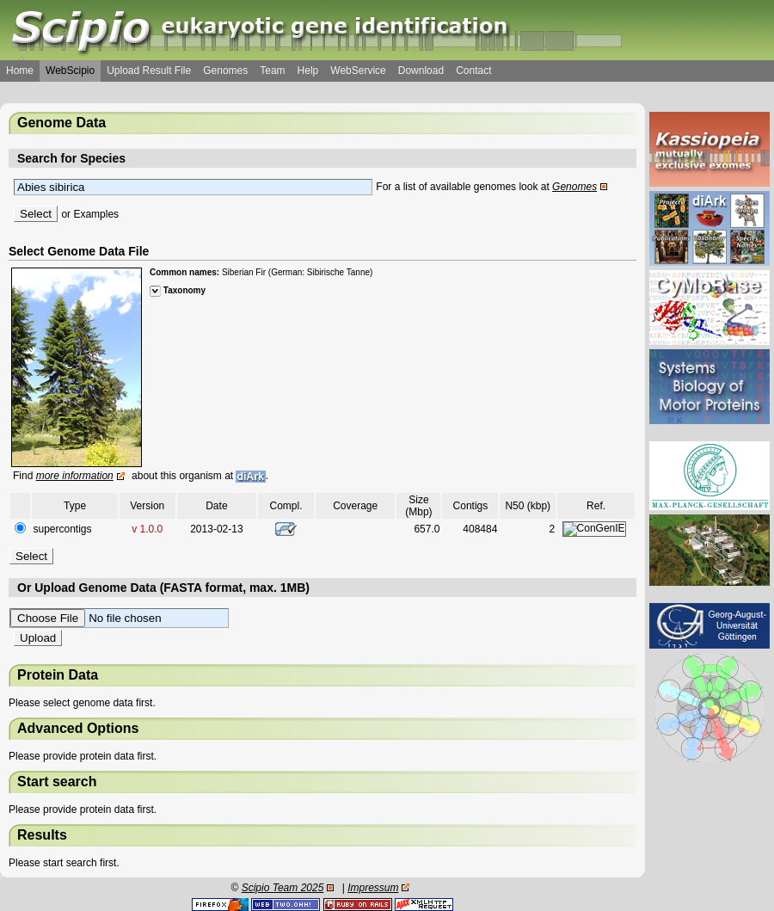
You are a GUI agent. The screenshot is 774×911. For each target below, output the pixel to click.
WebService (357, 71)
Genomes (225, 71)
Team (272, 71)
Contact (473, 71)
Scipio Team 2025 (283, 888)
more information (75, 476)
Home (20, 71)
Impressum (372, 888)
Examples (96, 214)
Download (421, 71)
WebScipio (70, 71)
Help (308, 71)
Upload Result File (149, 71)
